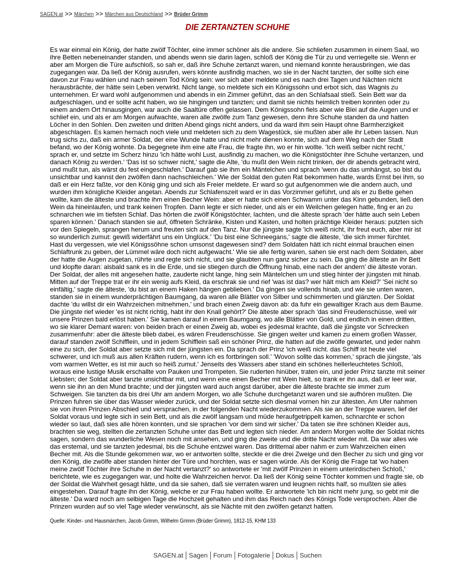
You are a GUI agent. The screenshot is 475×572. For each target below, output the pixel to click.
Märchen (84, 14)
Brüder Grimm (191, 14)
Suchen (311, 555)
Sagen (198, 555)
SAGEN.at (51, 14)
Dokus (285, 555)
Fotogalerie (254, 555)
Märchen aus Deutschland (134, 14)
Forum (222, 555)
